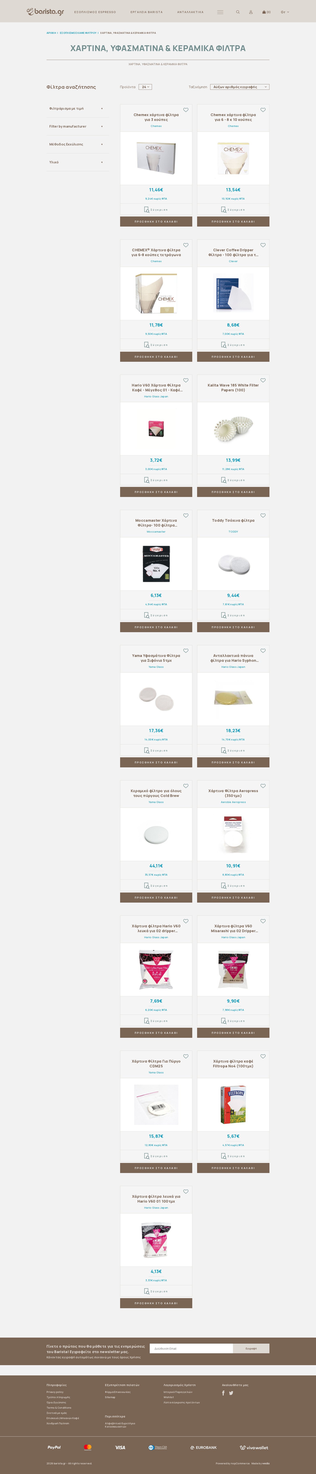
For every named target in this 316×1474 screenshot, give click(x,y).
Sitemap (110, 1397)
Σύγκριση (156, 210)
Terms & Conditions (59, 1407)
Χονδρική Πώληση (58, 1423)
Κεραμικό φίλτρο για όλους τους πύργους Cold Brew (156, 793)
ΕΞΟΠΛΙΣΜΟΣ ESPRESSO (95, 12)
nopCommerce (240, 1463)
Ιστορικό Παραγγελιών (178, 1392)
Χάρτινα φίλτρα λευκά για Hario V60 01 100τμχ (156, 1198)
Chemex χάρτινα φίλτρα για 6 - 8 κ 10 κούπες (233, 117)
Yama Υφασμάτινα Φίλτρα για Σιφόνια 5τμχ (156, 658)
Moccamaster (156, 531)
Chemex (156, 126)
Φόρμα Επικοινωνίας (118, 1392)
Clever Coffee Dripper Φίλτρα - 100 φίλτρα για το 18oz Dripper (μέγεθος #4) (233, 252)
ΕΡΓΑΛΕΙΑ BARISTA (147, 12)
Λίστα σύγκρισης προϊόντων (182, 1402)
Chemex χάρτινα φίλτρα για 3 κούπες (156, 117)
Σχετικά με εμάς (57, 1413)
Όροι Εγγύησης (56, 1402)
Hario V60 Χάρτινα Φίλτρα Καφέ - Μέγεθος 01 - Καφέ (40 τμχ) (156, 387)
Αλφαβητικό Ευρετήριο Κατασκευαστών (120, 1425)
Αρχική (51, 33)
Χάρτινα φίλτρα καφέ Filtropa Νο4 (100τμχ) (233, 1063)
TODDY (233, 531)
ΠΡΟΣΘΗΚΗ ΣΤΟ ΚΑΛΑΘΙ (156, 221)
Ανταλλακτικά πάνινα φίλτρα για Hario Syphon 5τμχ (233, 658)
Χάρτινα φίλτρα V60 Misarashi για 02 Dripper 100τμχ (233, 928)
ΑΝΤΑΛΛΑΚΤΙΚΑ (190, 12)
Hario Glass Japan (156, 396)
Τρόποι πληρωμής (58, 1397)
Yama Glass (156, 667)
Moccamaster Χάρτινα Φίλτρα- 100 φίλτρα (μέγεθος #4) (156, 523)
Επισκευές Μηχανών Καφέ (63, 1418)
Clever (233, 261)
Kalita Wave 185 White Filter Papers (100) (233, 387)
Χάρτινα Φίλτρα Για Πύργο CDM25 (156, 1063)
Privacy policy (55, 1392)
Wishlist (169, 1397)
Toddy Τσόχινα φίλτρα (233, 520)
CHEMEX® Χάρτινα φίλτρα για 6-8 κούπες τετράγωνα (156, 252)
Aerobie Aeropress (233, 802)
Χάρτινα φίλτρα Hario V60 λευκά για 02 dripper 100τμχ (156, 928)
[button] (220, 12)
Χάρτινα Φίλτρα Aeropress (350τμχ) (233, 793)
